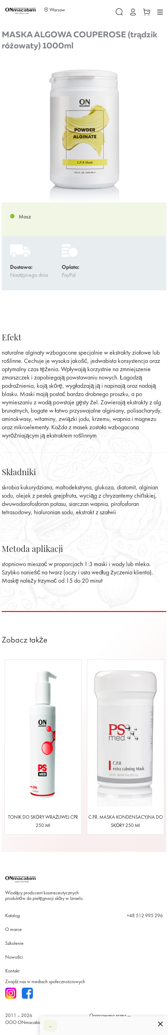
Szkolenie (14, 943)
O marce (13, 930)
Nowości (14, 957)
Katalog (12, 916)
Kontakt (12, 971)
